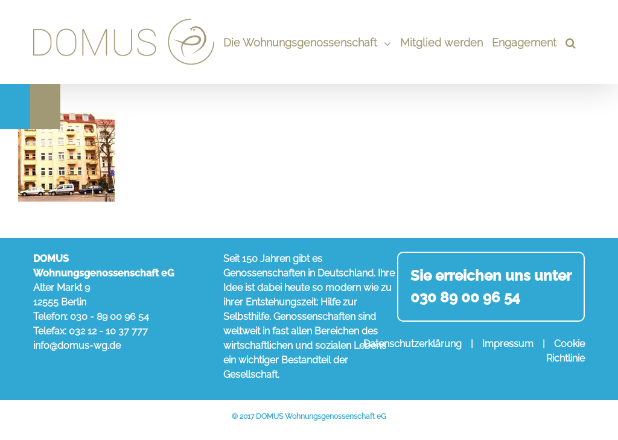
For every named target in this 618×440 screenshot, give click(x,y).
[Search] (570, 42)
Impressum (508, 343)
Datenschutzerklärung (412, 343)
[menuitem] (307, 42)
